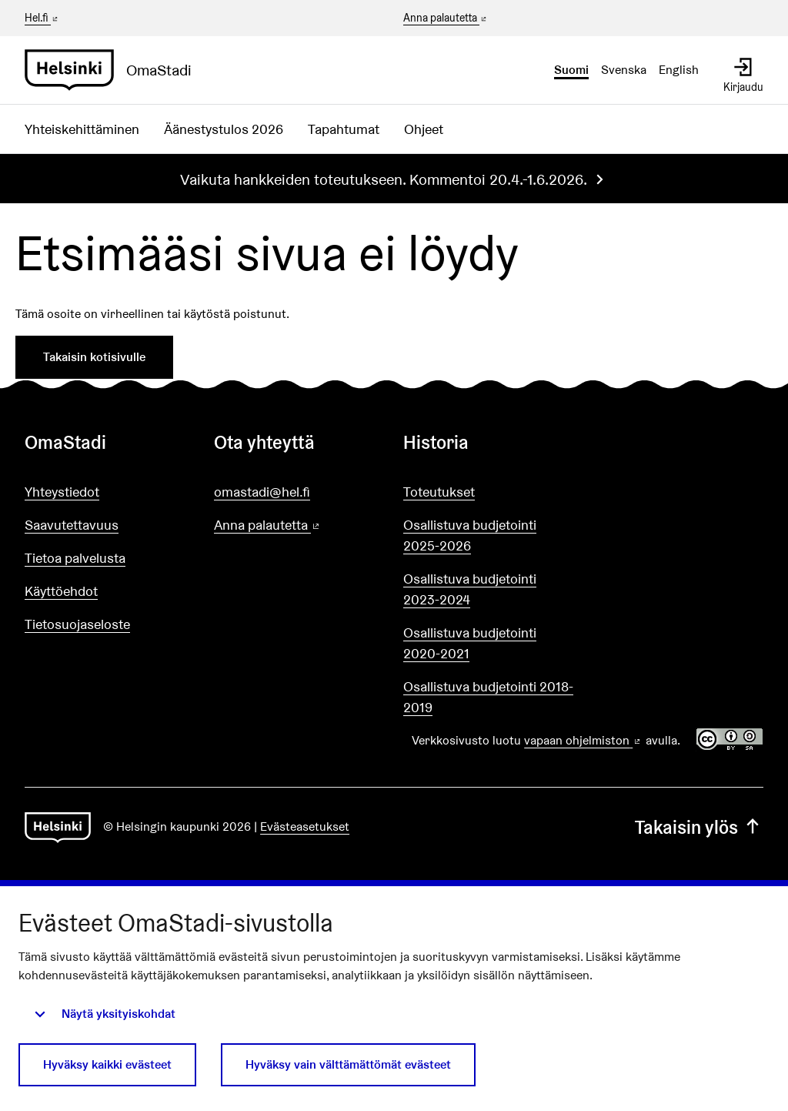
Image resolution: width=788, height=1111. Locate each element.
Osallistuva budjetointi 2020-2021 (469, 643)
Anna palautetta (446, 18)
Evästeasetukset (304, 826)
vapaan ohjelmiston (583, 740)
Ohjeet (423, 129)
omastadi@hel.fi (262, 491)
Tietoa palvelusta (75, 558)
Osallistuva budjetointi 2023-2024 (469, 589)
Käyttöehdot (61, 591)
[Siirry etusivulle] (114, 70)
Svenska (623, 70)
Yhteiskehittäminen (82, 129)
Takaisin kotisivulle (94, 357)
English (679, 70)
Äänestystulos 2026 (223, 129)
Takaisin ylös (699, 827)
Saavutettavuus (72, 525)
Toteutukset (439, 491)
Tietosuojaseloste (77, 624)
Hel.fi (42, 18)
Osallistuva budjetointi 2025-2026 (469, 535)
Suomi (571, 70)
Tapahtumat (343, 129)
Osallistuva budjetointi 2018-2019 (488, 697)
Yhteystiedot (62, 491)
